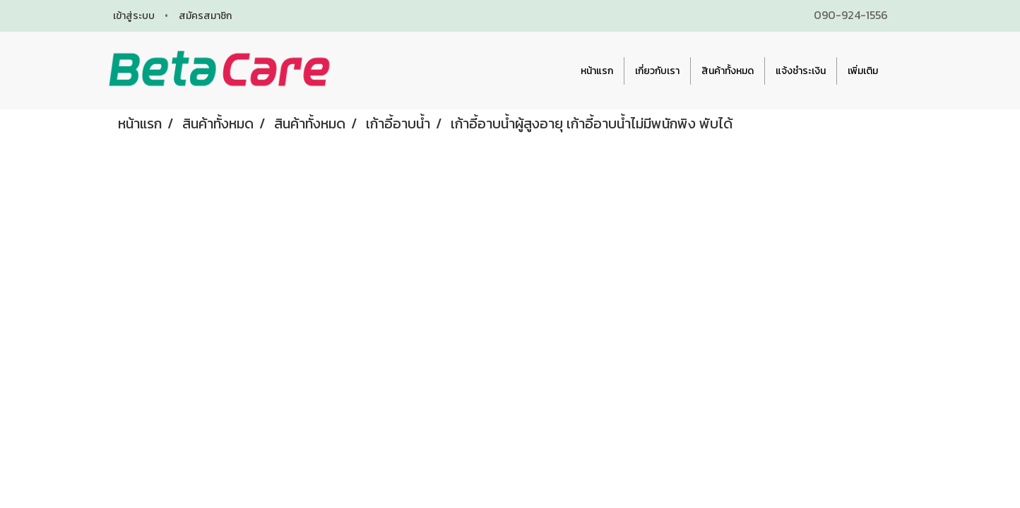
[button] (901, 70)
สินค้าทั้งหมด (727, 71)
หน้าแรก (597, 71)
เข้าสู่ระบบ (134, 15)
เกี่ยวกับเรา (657, 71)
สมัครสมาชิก (205, 15)
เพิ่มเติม (863, 71)
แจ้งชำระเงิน (801, 71)
